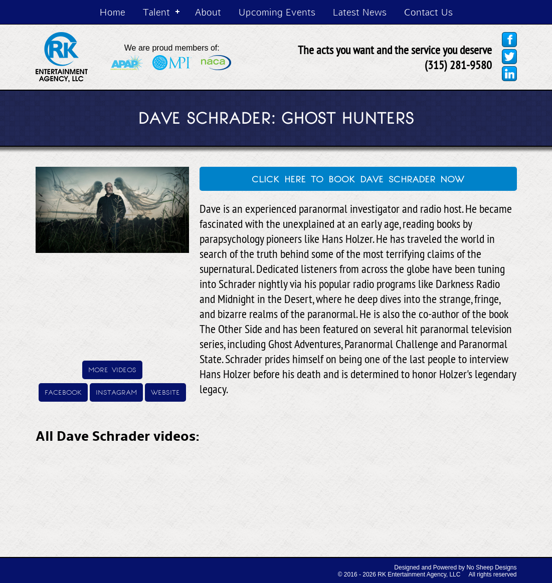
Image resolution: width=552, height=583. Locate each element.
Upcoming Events (277, 12)
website (165, 391)
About (208, 12)
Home (112, 12)
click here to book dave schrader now (358, 178)
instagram (116, 391)
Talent (156, 12)
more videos (112, 369)
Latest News (360, 12)
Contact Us (428, 12)
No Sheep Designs (491, 567)
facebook (63, 391)
